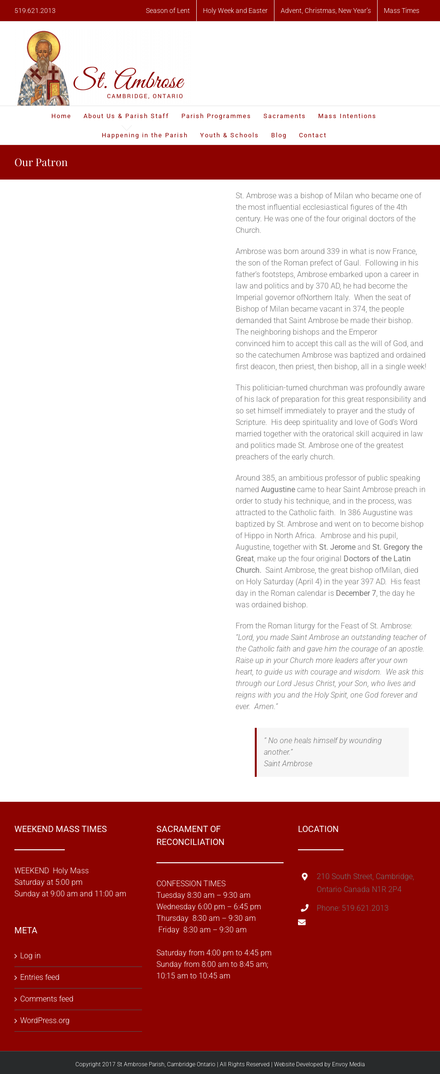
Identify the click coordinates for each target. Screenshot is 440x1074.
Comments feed (46, 998)
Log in (30, 955)
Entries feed (39, 977)
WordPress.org (45, 1020)
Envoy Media (348, 1064)
